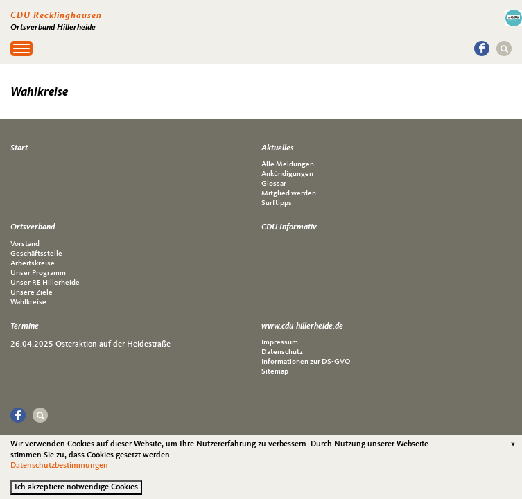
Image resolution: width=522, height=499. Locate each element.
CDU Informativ (289, 227)
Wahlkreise (28, 302)
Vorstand (25, 244)
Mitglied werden (288, 194)
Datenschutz (282, 352)
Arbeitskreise (32, 264)
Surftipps (276, 203)
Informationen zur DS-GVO (305, 362)
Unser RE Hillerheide (45, 283)
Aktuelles (277, 148)
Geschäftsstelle (36, 254)
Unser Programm (38, 273)
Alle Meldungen (287, 164)
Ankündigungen (287, 174)
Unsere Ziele (31, 293)
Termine (24, 326)
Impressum (279, 343)
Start (19, 148)
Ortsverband (32, 227)
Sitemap (274, 372)
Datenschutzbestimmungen (59, 470)
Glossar (273, 184)
